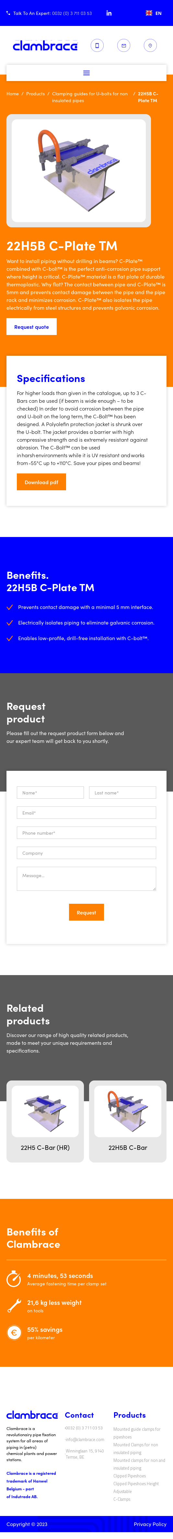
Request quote (31, 326)
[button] (86, 73)
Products (35, 93)
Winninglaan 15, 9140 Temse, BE (85, 1454)
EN (154, 13)
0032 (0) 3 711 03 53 (84, 1428)
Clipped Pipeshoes (129, 1476)
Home (12, 93)
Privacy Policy (150, 1524)
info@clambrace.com (85, 1440)
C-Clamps (121, 1499)
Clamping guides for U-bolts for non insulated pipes (90, 96)
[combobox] (154, 12)
